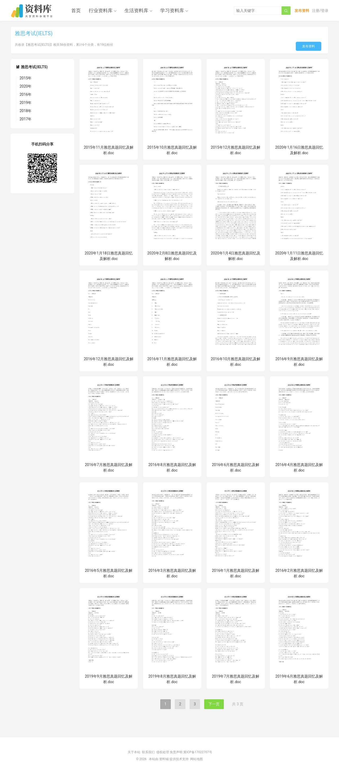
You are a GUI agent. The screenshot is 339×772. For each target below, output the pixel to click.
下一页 (214, 704)
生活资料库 (136, 10)
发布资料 (308, 46)
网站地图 (196, 759)
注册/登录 (320, 10)
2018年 (26, 111)
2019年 (26, 103)
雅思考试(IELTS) (34, 67)
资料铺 (164, 759)
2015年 (26, 78)
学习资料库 (172, 10)
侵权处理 (162, 752)
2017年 (26, 119)
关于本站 (134, 752)
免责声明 (176, 752)
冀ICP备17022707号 (197, 752)
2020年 (26, 86)
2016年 (26, 94)
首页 (76, 10)
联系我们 (148, 752)
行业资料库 (101, 10)
